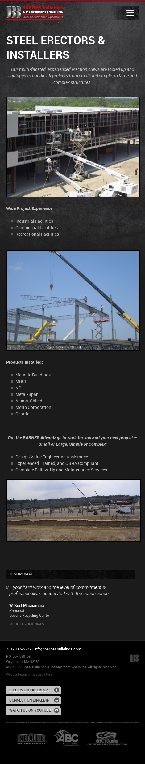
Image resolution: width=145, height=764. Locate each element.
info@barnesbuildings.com (57, 649)
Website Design (17, 674)
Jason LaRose (42, 674)
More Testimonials (26, 624)
